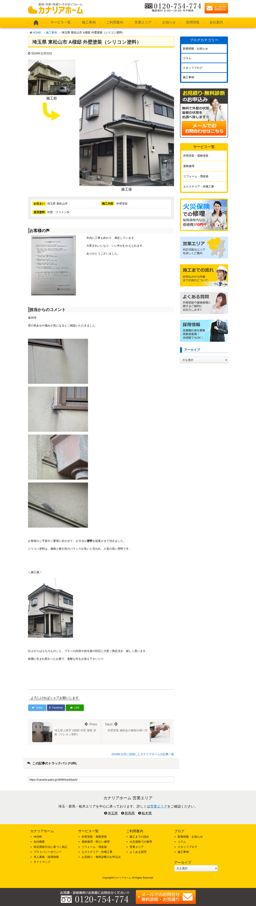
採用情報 (192, 22)
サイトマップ (42, 861)
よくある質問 (138, 851)
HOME (37, 32)
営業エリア (143, 22)
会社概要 (39, 841)
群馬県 (130, 813)
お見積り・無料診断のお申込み (101, 856)
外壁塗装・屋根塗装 (195, 155)
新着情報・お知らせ (195, 48)
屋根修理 (188, 166)
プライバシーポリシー (48, 851)
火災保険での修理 (141, 841)
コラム (187, 58)
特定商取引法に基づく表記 (50, 846)
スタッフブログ (192, 67)
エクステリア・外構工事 (198, 186)
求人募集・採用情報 (46, 856)
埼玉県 (113, 813)
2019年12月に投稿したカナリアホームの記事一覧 (142, 754)
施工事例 (89, 22)
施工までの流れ (139, 836)
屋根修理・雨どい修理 (96, 841)
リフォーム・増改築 (195, 176)
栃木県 (147, 813)
